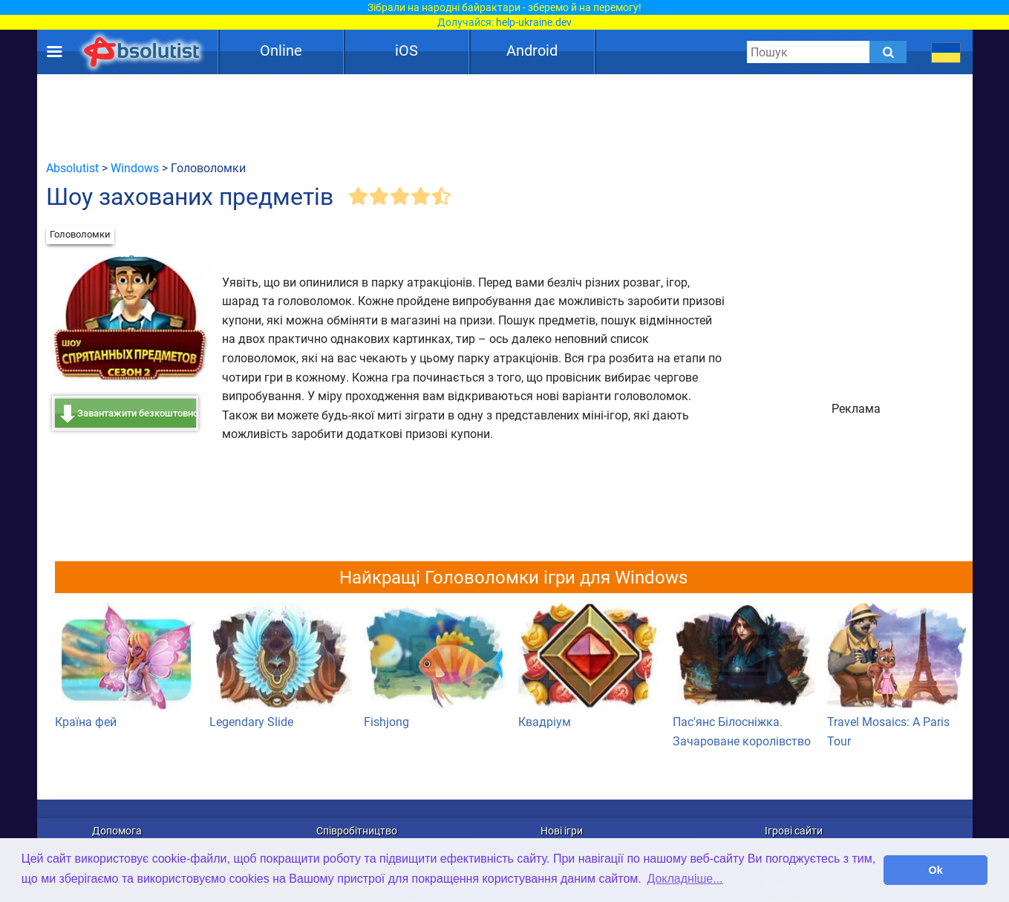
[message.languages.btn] (945, 52)
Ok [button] (936, 870)
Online (281, 50)
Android (532, 50)
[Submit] (888, 52)
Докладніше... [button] (684, 878)
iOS (406, 50)
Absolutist (72, 168)
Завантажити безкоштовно (137, 413)
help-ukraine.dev (534, 22)
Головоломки (80, 234)
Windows (135, 168)
